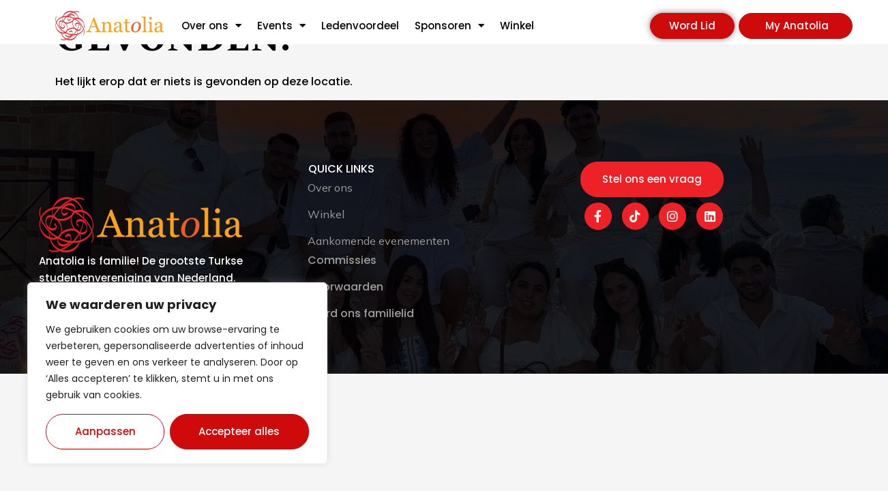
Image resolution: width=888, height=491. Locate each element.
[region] (177, 373)
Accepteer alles (239, 431)
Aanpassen (105, 431)
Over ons (211, 26)
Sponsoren (449, 26)
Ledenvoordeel (360, 26)
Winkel (517, 26)
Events (281, 26)
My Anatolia (797, 25)
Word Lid (692, 25)
